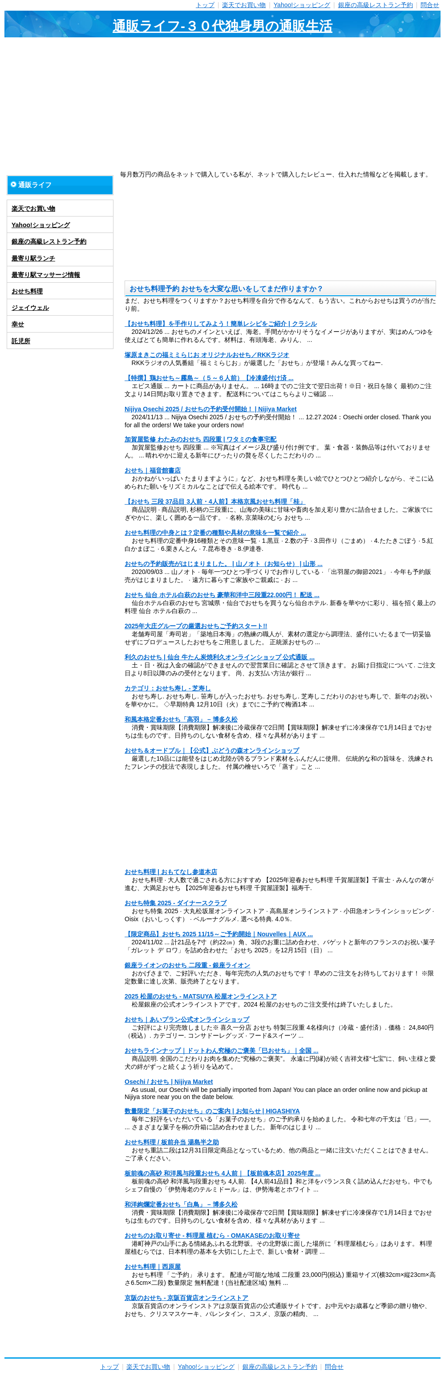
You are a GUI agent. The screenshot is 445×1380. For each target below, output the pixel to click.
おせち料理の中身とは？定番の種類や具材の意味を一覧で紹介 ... (215, 532)
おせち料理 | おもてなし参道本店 (171, 871)
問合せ (430, 4)
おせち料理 (27, 291)
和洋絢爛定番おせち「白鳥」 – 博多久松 (181, 1204)
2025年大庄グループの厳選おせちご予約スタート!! (196, 626)
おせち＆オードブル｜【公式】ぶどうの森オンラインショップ (212, 750)
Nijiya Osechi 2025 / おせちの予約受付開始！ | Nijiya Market (211, 409)
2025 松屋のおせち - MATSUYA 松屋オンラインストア (201, 996)
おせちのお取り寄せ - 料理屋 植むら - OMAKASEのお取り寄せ (212, 1235)
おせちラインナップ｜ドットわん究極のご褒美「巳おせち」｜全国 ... (222, 1050)
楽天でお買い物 (244, 4)
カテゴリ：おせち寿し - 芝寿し (168, 688)
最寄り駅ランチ (33, 258)
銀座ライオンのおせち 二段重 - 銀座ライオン (187, 965)
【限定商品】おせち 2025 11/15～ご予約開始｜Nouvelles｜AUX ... (219, 934)
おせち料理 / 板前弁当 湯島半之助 (172, 1142)
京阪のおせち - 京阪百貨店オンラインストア (186, 1297)
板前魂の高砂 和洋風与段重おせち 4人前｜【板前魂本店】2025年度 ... (222, 1173)
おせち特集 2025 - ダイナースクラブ (176, 903)
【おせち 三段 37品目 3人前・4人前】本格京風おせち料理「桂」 (215, 501)
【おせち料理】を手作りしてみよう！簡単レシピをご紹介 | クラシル (221, 323)
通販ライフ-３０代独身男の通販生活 (222, 26)
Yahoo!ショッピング (302, 4)
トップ (205, 4)
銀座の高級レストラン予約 (375, 4)
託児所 (21, 341)
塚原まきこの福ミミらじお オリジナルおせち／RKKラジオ (207, 354)
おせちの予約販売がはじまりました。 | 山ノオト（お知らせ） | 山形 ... (224, 563)
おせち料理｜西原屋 (153, 1266)
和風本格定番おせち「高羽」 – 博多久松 (181, 719)
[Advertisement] (222, 104)
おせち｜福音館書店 (153, 470)
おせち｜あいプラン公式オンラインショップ (187, 1019)
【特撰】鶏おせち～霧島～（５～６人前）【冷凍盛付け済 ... (209, 377)
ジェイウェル (30, 307)
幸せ (18, 324)
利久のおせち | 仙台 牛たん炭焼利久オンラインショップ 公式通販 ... (220, 657)
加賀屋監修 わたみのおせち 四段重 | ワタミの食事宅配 (200, 439)
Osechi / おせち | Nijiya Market (169, 1081)
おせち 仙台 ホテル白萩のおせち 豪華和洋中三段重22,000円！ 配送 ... (222, 594)
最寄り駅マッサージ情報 (46, 274)
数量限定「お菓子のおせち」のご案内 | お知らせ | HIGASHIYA (212, 1111)
